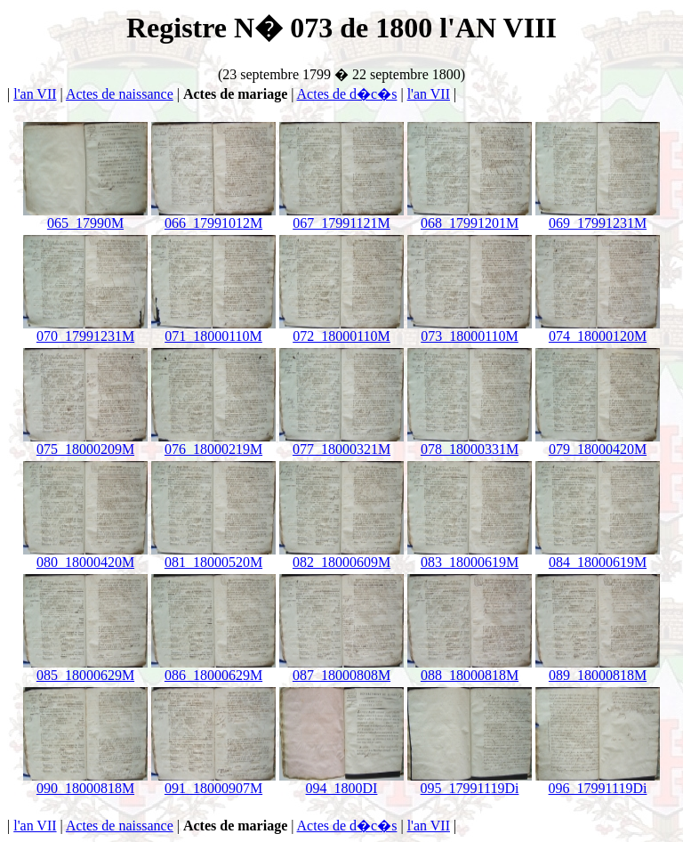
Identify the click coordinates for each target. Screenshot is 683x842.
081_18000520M (213, 556)
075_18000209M (85, 443)
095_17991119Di (469, 782)
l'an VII (34, 93)
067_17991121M (341, 217)
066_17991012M (213, 217)
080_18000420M (85, 556)
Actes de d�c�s (347, 93)
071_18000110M (213, 330)
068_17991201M (469, 217)
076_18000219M (213, 443)
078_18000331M (469, 443)
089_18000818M (597, 669)
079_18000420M (597, 443)
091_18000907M (213, 782)
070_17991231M (85, 330)
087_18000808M (341, 669)
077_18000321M (341, 443)
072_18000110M (341, 330)
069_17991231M (597, 217)
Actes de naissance (119, 93)
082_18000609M (341, 556)
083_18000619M (469, 556)
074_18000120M (597, 330)
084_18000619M (597, 556)
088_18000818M (469, 669)
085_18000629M (85, 669)
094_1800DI (341, 782)
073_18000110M (469, 330)
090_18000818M (85, 782)
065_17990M (85, 217)
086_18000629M (213, 669)
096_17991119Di (597, 782)
